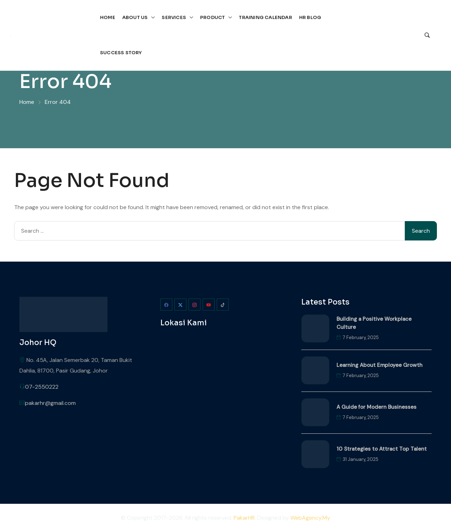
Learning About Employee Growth (379, 365)
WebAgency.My (310, 517)
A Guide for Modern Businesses (376, 407)
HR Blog (310, 17)
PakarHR (244, 517)
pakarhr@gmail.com (50, 403)
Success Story (121, 53)
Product (212, 17)
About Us (135, 17)
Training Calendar (265, 17)
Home (107, 17)
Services (174, 17)
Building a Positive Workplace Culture (374, 323)
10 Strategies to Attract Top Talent (381, 448)
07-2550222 (41, 386)
